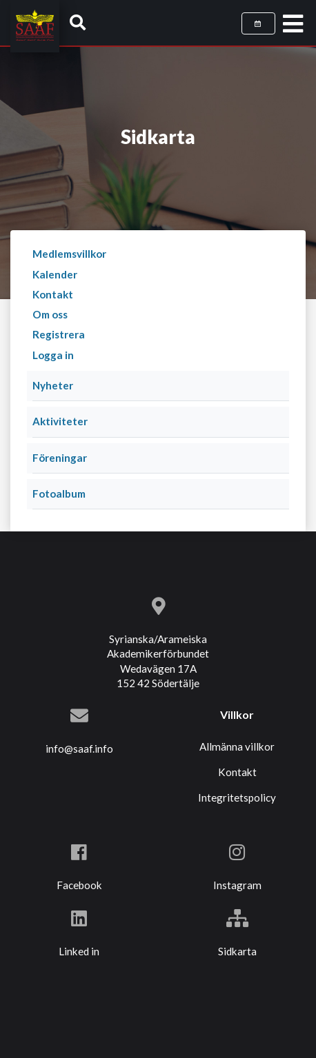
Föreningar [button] (59, 457)
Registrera (58, 334)
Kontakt (52, 294)
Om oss (50, 314)
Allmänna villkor (237, 746)
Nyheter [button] (52, 385)
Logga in (53, 355)
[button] (78, 22)
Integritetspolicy (237, 797)
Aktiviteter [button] (60, 421)
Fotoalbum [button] (59, 493)
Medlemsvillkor (69, 253)
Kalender (54, 274)
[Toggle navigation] (293, 24)
